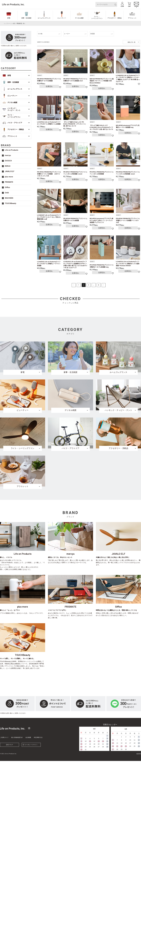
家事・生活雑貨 (26, 18)
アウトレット (132, 18)
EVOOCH (8, 161)
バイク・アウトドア (14, 123)
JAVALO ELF (9, 171)
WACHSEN (9, 198)
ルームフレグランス (44, 18)
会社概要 (28, 737)
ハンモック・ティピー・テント (13, 109)
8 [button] (98, 285)
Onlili (7, 193)
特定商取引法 (38, 737)
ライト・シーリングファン (97, 17)
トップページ (8, 23)
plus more (9, 177)
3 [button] (88, 285)
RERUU (7, 166)
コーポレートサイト (31, 744)
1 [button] (78, 285)
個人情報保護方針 (17, 737)
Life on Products (11, 150)
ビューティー (61, 18)
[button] (74, 285)
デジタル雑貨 (79, 18)
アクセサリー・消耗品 (114, 18)
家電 (8, 18)
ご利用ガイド (4, 737)
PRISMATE (9, 182)
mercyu (8, 155)
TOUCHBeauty (10, 203)
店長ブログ (9, 744)
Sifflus (7, 187)
